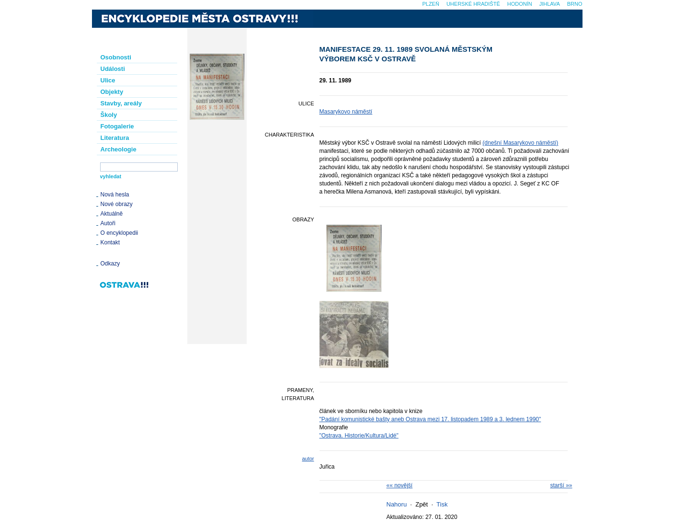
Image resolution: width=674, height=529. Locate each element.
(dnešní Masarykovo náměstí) (520, 142)
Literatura (115, 137)
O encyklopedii (119, 233)
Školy (109, 114)
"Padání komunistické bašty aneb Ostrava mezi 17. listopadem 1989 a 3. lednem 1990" (430, 419)
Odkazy (110, 263)
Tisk (441, 504)
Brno (575, 4)
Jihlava (549, 4)
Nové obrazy (117, 204)
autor (308, 458)
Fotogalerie (117, 126)
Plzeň (430, 4)
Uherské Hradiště (473, 4)
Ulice (108, 80)
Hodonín (519, 4)
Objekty (112, 91)
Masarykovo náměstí (346, 111)
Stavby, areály (121, 103)
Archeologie (119, 149)
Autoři (108, 223)
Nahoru (397, 504)
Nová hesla (115, 194)
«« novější (400, 485)
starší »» (561, 485)
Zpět (421, 504)
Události (113, 68)
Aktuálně (112, 213)
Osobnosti (116, 57)
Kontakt (110, 242)
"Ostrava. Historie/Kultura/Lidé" (359, 435)
